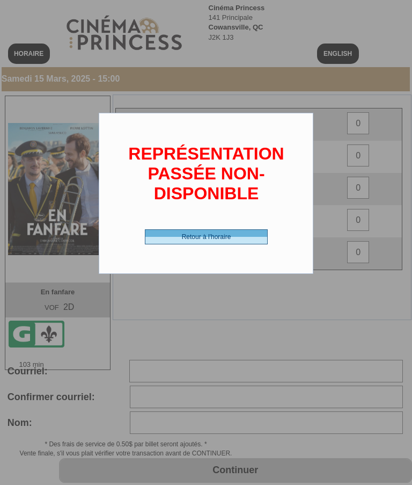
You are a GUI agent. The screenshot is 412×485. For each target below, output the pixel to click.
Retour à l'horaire (206, 237)
